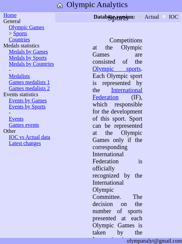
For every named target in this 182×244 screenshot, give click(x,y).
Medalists (19, 76)
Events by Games (28, 100)
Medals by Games (28, 52)
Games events (24, 125)
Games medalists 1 (29, 82)
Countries (19, 39)
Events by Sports (27, 106)
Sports (20, 33)
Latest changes (25, 143)
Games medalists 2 (29, 88)
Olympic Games (26, 27)
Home (10, 15)
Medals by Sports (28, 58)
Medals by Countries (31, 64)
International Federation (117, 94)
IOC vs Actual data (29, 137)
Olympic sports (117, 68)
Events (16, 119)
